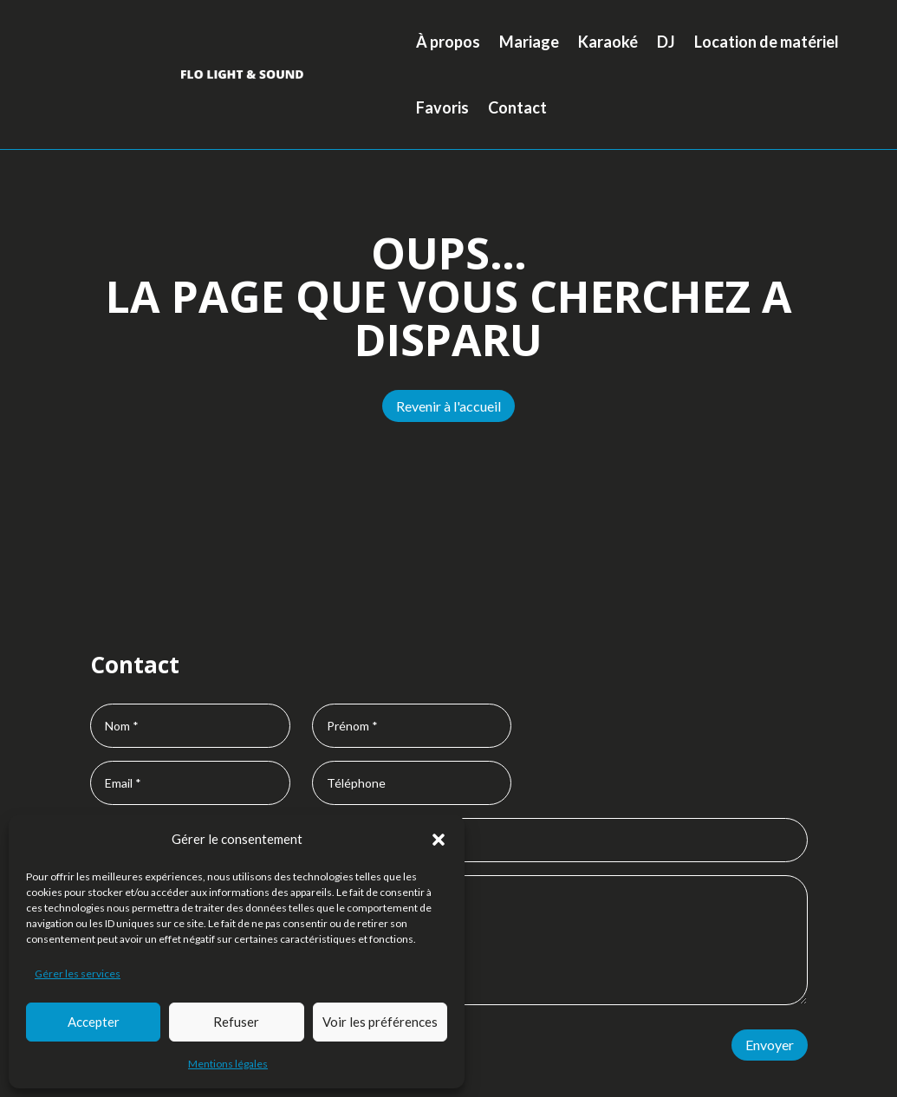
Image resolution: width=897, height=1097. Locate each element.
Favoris (442, 107)
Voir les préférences (380, 1021)
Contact (517, 107)
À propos (448, 41)
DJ (666, 41)
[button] (438, 839)
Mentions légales (228, 1063)
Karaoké (608, 41)
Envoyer (769, 1044)
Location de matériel (766, 41)
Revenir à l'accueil (448, 406)
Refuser (236, 1021)
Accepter (94, 1021)
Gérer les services (77, 973)
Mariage (529, 41)
